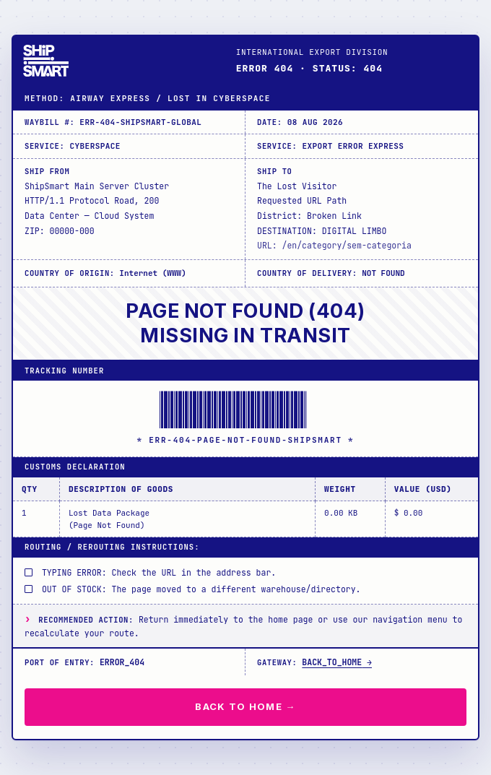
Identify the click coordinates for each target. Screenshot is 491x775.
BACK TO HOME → (245, 706)
